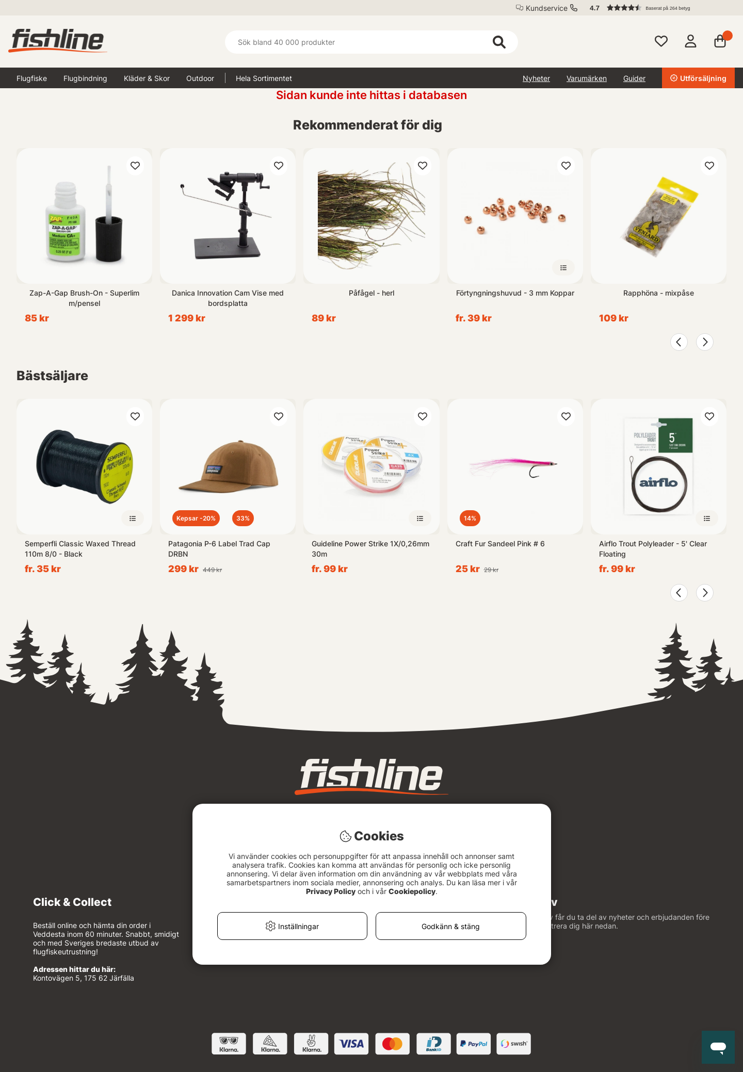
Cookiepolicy (412, 891)
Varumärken (587, 78)
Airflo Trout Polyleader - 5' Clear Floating (653, 548)
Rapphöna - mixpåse (658, 292)
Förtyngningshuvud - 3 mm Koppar (515, 292)
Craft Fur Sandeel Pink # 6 (500, 543)
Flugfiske (32, 78)
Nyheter (536, 78)
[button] (657, 7)
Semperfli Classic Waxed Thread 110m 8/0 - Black (80, 548)
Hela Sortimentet (264, 78)
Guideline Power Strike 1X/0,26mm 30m (370, 548)
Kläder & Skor (147, 78)
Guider (634, 78)
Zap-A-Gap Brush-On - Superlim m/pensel (84, 297)
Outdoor (200, 78)
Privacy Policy (331, 891)
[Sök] (371, 42)
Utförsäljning (698, 78)
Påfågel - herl (371, 292)
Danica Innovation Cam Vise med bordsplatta (228, 297)
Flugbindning (85, 78)
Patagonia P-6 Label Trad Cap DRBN (219, 548)
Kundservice (547, 8)
